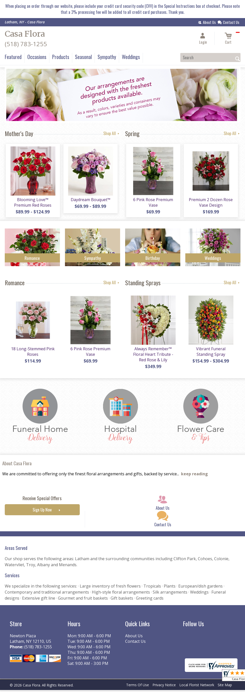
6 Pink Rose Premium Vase (153, 203)
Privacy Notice (164, 686)
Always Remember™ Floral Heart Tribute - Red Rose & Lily (153, 356)
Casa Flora (25, 34)
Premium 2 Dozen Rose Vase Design (210, 203)
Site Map (225, 686)
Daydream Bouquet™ (90, 200)
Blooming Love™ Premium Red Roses (32, 203)
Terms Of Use (137, 686)
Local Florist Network (196, 686)
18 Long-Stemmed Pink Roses (32, 353)
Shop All (111, 133)
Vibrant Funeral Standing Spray (210, 353)
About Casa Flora (17, 465)
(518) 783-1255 (26, 44)
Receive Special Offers (42, 500)
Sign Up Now (42, 512)
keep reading (194, 476)
